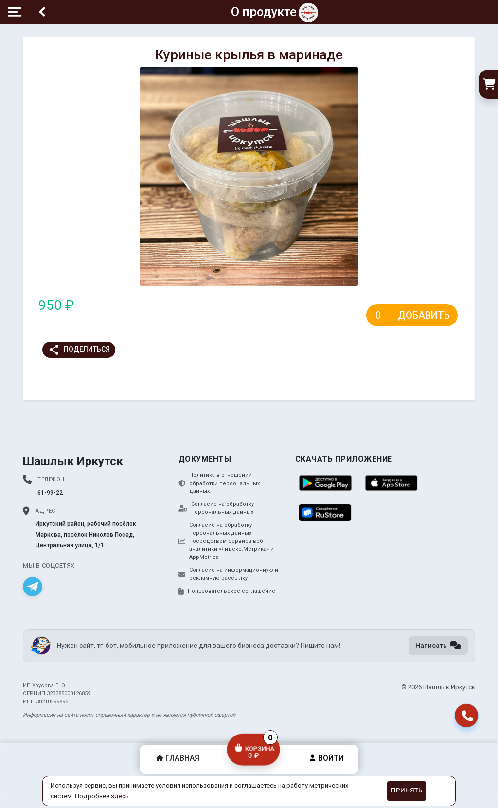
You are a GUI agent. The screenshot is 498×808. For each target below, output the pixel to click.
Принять (407, 790)
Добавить (424, 315)
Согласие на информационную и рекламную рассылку (228, 574)
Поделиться (79, 350)
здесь (120, 796)
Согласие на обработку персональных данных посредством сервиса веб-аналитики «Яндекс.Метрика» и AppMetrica (226, 541)
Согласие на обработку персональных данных (216, 508)
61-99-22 (50, 492)
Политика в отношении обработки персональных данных (219, 483)
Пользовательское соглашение (226, 591)
